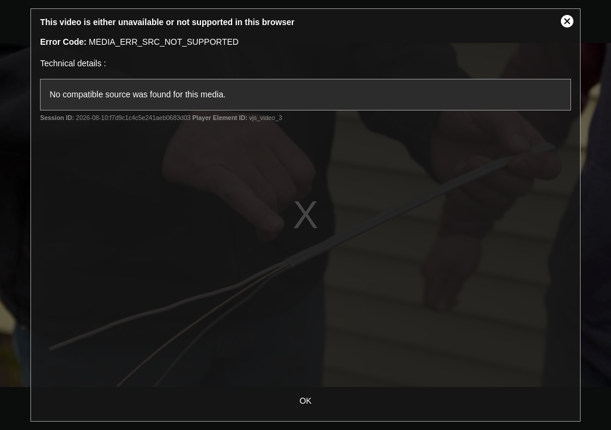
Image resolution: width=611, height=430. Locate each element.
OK (305, 401)
